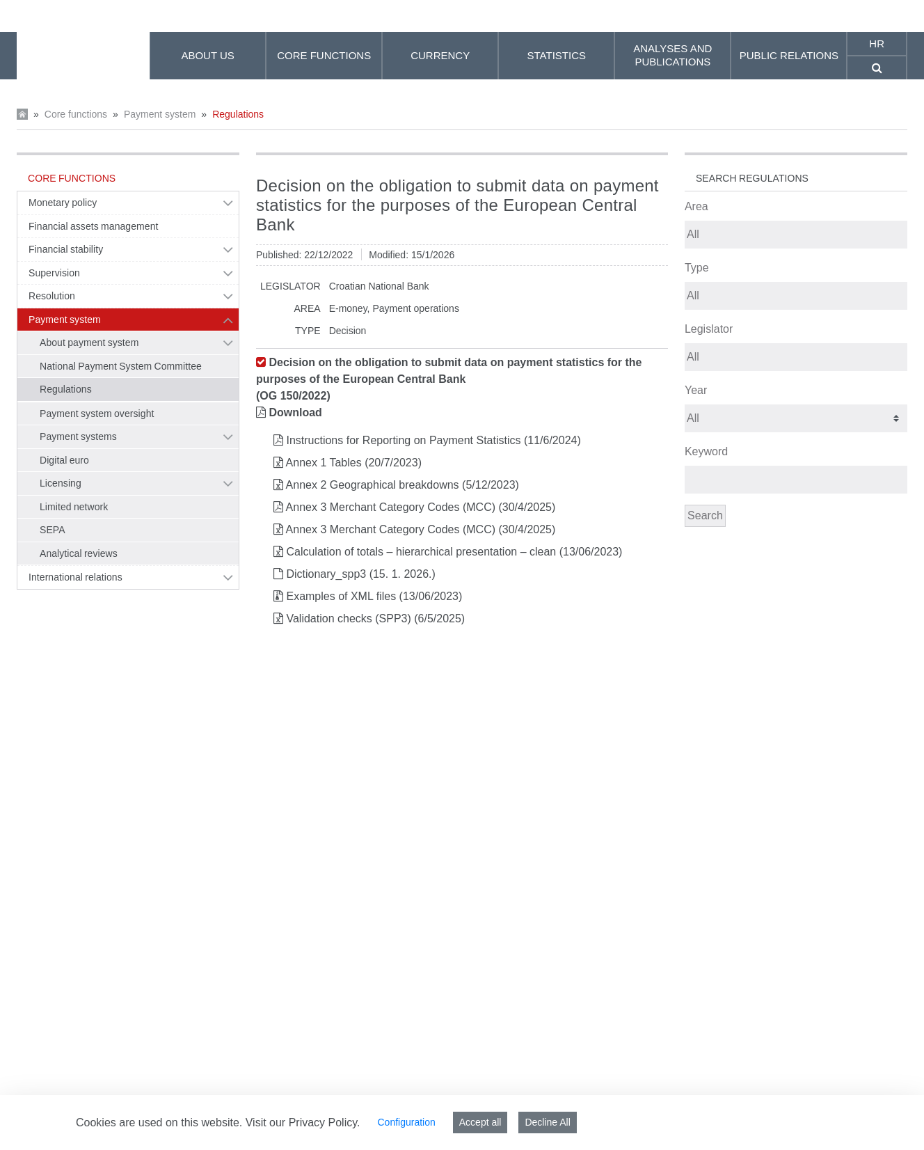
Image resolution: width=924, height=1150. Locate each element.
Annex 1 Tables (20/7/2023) (354, 462)
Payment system (160, 114)
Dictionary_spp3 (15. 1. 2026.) (360, 574)
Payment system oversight (97, 413)
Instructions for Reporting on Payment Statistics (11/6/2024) (433, 440)
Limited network (74, 506)
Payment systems (78, 436)
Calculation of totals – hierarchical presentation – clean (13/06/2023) (454, 552)
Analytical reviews (79, 553)
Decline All (547, 1122)
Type (697, 268)
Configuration (406, 1122)
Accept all (480, 1122)
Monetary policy (63, 202)
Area (696, 206)
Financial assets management (93, 226)
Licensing (60, 483)
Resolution (52, 295)
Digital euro (64, 460)
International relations (75, 577)
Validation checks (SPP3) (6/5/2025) (375, 618)
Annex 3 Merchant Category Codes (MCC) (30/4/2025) (421, 507)
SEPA (52, 529)
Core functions (76, 114)
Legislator (709, 329)
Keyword (706, 451)
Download (295, 412)
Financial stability (66, 249)
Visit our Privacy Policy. (303, 1122)
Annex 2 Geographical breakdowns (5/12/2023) (402, 485)
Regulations (238, 114)
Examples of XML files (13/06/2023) (374, 596)
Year (696, 390)
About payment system (89, 342)
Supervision (54, 272)
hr (876, 43)
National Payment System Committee (121, 366)
